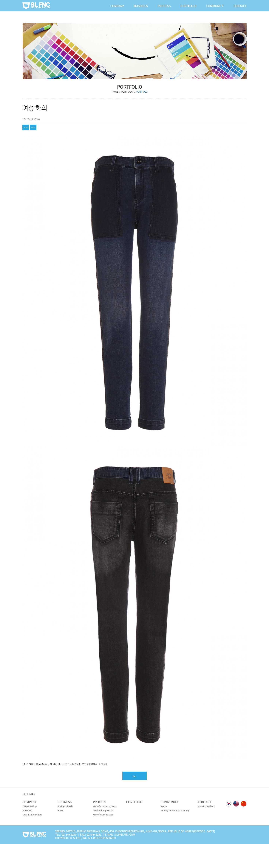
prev (26, 127)
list (134, 776)
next (33, 127)
